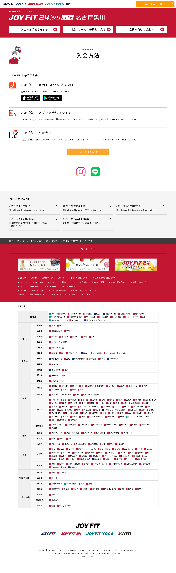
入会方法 (83, 282)
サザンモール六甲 (100, 464)
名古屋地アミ (114, 433)
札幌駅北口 (103, 317)
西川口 (74, 386)
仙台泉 (54, 336)
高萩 (66, 370)
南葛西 (54, 406)
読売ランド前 (111, 424)
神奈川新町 (146, 424)
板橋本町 (138, 413)
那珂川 (85, 489)
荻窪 (104, 413)
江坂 (145, 456)
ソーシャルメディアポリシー (127, 550)
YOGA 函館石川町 (58, 317)
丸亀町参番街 (56, 483)
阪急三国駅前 (105, 449)
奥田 (53, 472)
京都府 (39, 444)
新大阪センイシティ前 (87, 449)
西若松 (86, 353)
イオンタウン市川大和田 (61, 394)
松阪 (70, 438)
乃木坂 (94, 399)
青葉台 (54, 428)
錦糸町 (146, 403)
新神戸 (62, 464)
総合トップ (22, 278)
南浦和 (90, 386)
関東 (24, 398)
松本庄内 (55, 364)
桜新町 (69, 409)
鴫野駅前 (90, 452)
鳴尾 (64, 467)
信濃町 (151, 409)
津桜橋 (62, 438)
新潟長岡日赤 (56, 358)
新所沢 (65, 389)
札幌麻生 (88, 313)
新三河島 (73, 403)
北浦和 (54, 386)
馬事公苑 (133, 409)
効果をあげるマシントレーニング (83, 290)
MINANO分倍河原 (96, 416)
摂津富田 (97, 459)
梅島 (117, 403)
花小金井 (73, 419)
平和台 (74, 416)
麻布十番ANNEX (69, 399)
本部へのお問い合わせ (79, 278)
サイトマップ (108, 550)
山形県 (39, 347)
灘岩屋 (86, 464)
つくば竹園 (55, 370)
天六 (53, 449)
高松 (82, 483)
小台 (83, 403)
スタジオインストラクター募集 (63, 294)
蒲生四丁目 (78, 452)
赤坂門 (75, 489)
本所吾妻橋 (135, 403)
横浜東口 (124, 424)
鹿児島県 (39, 500)
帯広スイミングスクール (96, 320)
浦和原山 (111, 386)
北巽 (132, 452)
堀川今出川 (55, 444)
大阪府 (39, 454)
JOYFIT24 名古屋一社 (29, 208)
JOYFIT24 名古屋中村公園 (83, 221)
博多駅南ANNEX (109, 489)
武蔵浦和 (100, 386)
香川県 (39, 483)
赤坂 (103, 399)
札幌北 (98, 313)
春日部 (144, 386)
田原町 (128, 399)
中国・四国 (24, 477)
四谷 (143, 409)
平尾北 (66, 489)
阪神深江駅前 (116, 464)
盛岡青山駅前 (56, 331)
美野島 (130, 489)
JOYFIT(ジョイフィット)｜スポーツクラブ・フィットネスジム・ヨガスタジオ (93, 553)
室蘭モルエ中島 (76, 317)
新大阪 (117, 449)
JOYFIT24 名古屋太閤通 (29, 222)
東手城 (54, 478)
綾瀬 (109, 403)
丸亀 (90, 483)
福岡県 (39, 489)
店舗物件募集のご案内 (37, 294)
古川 (92, 336)
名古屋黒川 (100, 433)
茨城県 (39, 369)
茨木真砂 (71, 459)
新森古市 (66, 452)
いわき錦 (122, 353)
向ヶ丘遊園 (97, 424)
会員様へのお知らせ (138, 282)
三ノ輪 (101, 403)
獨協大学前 (133, 386)
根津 (120, 399)
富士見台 (55, 416)
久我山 (113, 413)
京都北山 (68, 444)
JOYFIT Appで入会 (88, 151)
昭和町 (149, 452)
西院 (111, 444)
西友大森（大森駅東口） (89, 406)
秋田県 (39, 342)
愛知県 (39, 433)
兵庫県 (39, 465)
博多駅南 (95, 489)
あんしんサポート (87, 294)
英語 (83, 556)
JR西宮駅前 (145, 464)
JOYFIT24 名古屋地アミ (136, 208)
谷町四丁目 (112, 452)
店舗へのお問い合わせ (117, 282)
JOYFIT (34, 278)
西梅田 (84, 456)
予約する (21, 286)
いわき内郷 (110, 353)
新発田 (102, 358)
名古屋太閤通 (56, 433)
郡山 (63, 353)
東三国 (71, 449)
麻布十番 (55, 399)
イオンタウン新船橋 (91, 394)
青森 (61, 325)
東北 (24, 339)
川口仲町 (64, 386)
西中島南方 (128, 449)
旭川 (143, 317)
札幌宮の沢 (116, 317)
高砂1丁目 (55, 489)
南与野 (122, 386)
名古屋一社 (128, 433)
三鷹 (83, 416)
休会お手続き (34, 286)
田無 (122, 416)
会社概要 (41, 550)
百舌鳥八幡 (141, 459)
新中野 (84, 413)
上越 (68, 358)
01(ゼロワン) (77, 320)
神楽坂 (75, 413)
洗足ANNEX (138, 406)
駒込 (129, 413)
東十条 (54, 403)
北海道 (33, 316)
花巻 (68, 331)
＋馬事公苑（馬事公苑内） (115, 409)
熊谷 (74, 389)
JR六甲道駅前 (74, 464)
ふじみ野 (55, 389)
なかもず (129, 459)
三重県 (39, 438)
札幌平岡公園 (110, 313)
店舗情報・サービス (67, 282)
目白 (67, 413)
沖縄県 (39, 505)
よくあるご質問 (98, 282)
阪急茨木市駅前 (57, 459)
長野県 (39, 364)
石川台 (126, 406)
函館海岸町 (139, 313)
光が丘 (65, 416)
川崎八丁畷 (71, 424)
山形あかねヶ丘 (57, 347)
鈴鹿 (53, 438)
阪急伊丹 (73, 467)
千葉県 (39, 394)
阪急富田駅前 (84, 459)
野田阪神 (73, 456)
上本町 (123, 452)
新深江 (100, 452)
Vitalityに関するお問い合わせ (104, 278)
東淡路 (149, 449)
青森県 (39, 325)
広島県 (39, 477)
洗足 (149, 406)
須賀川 (54, 353)
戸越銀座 (107, 406)
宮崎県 (39, 494)
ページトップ (88, 248)
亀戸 (74, 406)
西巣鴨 (63, 403)
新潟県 (39, 358)
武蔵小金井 (111, 416)
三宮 (53, 464)
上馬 (61, 409)
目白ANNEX (56, 413)
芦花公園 (87, 409)
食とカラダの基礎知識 (57, 290)
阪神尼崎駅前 (131, 464)
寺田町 (140, 452)
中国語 (91, 556)
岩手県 (39, 330)
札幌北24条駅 (75, 313)
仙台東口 (75, 336)
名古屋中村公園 (72, 433)
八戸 (53, 325)
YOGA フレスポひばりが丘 (138, 416)
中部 (24, 435)
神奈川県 (39, 426)
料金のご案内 (38, 282)
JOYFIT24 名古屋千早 (83, 208)
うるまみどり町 (65, 505)
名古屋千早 (87, 433)
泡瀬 (53, 505)
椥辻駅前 (94, 444)
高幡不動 (62, 419)
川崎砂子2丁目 (57, 424)
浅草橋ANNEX (150, 399)
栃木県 (39, 375)
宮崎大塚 (55, 494)
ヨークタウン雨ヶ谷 (59, 375)
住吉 (122, 489)
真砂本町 (55, 500)
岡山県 (39, 472)
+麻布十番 (84, 399)
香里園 (119, 459)
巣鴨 (121, 413)
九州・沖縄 (24, 497)
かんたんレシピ (38, 290)
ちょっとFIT (22, 290)
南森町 (62, 449)
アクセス (51, 282)
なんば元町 (125, 456)
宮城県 (39, 336)
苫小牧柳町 (90, 317)
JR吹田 (137, 456)
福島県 (39, 353)
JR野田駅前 (95, 456)
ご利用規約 (72, 550)
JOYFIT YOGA (47, 278)
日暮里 (91, 403)
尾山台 (97, 409)
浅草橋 (138, 399)
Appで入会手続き (155, 4)
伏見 (103, 444)
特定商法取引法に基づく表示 (90, 550)
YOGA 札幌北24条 (58, 313)
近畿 (24, 455)
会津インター (73, 353)
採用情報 (21, 294)
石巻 (85, 336)
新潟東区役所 (79, 358)
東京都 (39, 409)
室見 (139, 489)
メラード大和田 (110, 456)
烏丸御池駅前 (81, 444)
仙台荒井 (64, 336)
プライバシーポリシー (56, 550)
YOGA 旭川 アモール (59, 320)
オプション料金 (51, 286)
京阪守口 (108, 459)
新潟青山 (92, 358)
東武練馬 (149, 413)
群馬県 (39, 381)
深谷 (81, 389)
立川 (53, 419)
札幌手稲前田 (125, 313)
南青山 (111, 399)
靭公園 (54, 456)
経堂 (78, 409)
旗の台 (117, 406)
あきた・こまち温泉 (59, 342)
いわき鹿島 (97, 353)
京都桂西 (120, 444)
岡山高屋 (62, 472)
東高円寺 (95, 413)
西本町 (63, 456)
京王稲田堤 (84, 424)
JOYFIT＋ (62, 278)
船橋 (77, 394)
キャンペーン (23, 282)
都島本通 (55, 452)
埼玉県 (39, 387)
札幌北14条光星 (131, 317)
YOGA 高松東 (71, 483)
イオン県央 (113, 358)
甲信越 (24, 361)
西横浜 (135, 424)
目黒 (53, 409)
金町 (125, 403)
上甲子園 (55, 467)
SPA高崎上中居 (57, 381)
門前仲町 (64, 406)
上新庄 (139, 449)
